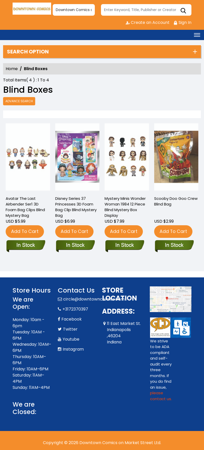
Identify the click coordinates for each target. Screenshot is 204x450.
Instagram (73, 349)
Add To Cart (25, 231)
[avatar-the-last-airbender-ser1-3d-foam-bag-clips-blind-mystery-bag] (28, 158)
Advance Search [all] (19, 101)
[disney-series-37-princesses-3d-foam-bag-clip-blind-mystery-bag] (77, 158)
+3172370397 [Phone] (75, 309)
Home (12, 69)
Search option (28, 52)
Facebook (71, 319)
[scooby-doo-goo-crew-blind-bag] (176, 158)
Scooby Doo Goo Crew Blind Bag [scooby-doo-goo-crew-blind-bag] (176, 201)
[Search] (146, 10)
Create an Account (148, 22)
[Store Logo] (32, 9)
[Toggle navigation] (197, 35)
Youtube (71, 339)
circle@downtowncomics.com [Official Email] (94, 299)
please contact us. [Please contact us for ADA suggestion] (161, 395)
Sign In (182, 22)
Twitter (70, 329)
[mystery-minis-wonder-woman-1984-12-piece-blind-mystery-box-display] (127, 158)
